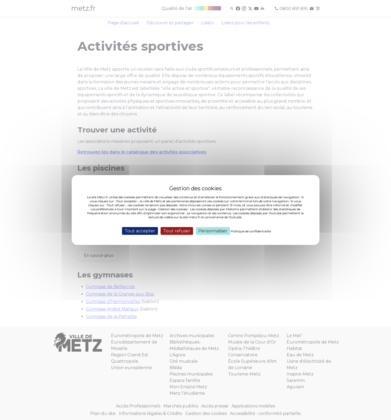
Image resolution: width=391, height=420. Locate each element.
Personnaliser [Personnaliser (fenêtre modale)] (212, 230)
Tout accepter (140, 230)
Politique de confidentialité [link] (251, 231)
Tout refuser (176, 230)
